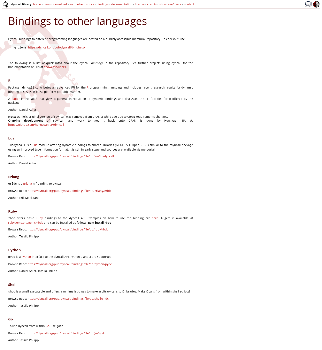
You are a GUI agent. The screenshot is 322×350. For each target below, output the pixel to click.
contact (189, 4)
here (155, 216)
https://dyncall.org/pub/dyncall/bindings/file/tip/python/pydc (70, 262)
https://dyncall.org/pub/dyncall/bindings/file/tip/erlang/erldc (69, 189)
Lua (35, 144)
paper (16, 98)
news (47, 4)
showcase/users (170, 4)
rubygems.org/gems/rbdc (25, 220)
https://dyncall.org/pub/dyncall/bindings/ (56, 47)
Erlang (27, 182)
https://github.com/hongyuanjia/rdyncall (36, 124)
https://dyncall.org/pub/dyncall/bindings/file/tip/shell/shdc (68, 296)
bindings (103, 4)
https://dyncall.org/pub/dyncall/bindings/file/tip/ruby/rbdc (68, 227)
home (37, 4)
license (140, 4)
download (60, 4)
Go (47, 323)
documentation (121, 4)
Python (26, 255)
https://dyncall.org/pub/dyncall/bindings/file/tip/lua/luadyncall (71, 155)
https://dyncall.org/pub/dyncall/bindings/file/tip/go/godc (66, 330)
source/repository (82, 4)
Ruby (39, 216)
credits (152, 4)
